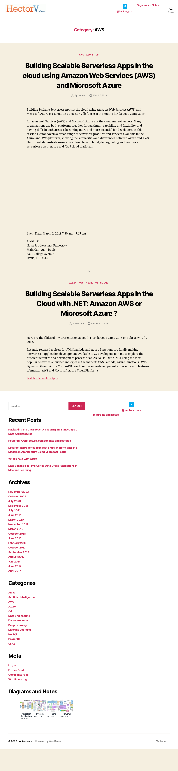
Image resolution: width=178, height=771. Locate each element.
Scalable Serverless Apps (43, 400)
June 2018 (15, 560)
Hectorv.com (25, 763)
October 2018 (17, 555)
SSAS (12, 665)
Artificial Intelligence (22, 619)
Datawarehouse (19, 642)
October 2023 (17, 518)
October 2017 (17, 569)
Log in (12, 687)
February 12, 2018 (100, 345)
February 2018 (18, 565)
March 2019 (16, 551)
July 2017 (15, 583)
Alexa (71, 295)
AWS (81, 56)
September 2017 (19, 574)
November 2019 (19, 546)
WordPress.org (18, 701)
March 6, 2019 (100, 107)
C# (98, 56)
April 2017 (15, 592)
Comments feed (19, 696)
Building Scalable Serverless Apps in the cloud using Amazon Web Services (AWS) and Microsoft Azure (89, 82)
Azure (90, 56)
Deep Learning (18, 647)
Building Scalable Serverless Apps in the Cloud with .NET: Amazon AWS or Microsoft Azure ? (89, 320)
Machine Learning (20, 651)
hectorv (81, 107)
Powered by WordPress (49, 763)
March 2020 (16, 541)
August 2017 (17, 579)
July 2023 (15, 523)
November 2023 (19, 513)
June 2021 (15, 537)
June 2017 (15, 588)
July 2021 (15, 532)
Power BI (14, 661)
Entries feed (16, 692)
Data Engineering (19, 637)
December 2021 (19, 527)
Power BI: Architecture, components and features (41, 462)
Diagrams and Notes (148, 6)
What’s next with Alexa (23, 480)
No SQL (106, 295)
